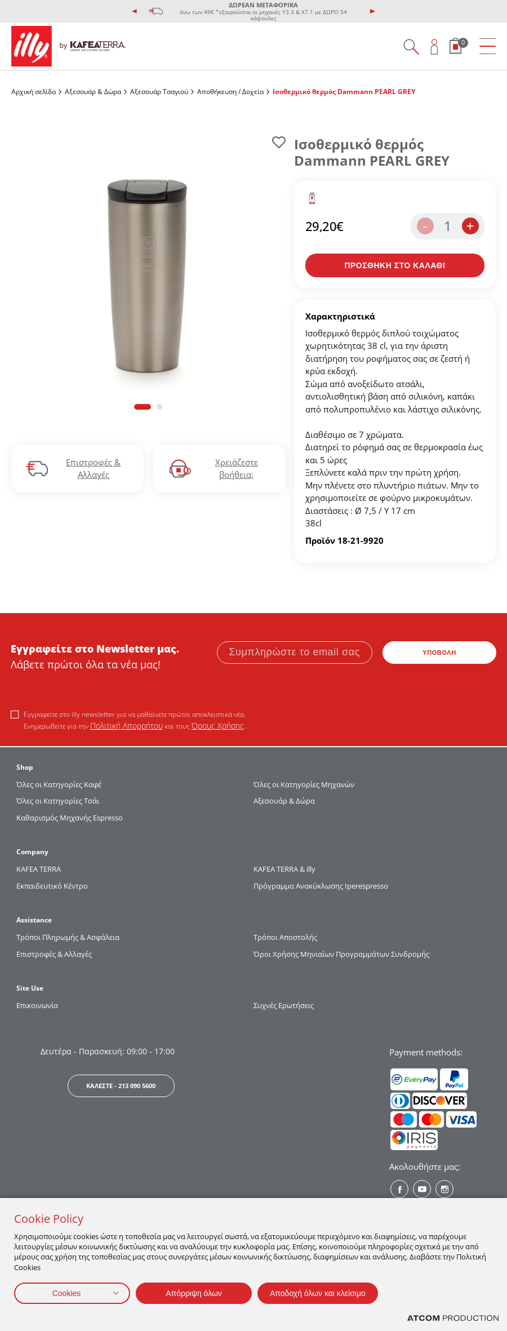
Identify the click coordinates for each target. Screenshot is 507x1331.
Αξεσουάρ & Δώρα (93, 91)
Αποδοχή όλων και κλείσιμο (318, 1293)
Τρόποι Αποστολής (285, 937)
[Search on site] (411, 46)
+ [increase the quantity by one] (470, 225)
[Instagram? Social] (444, 1189)
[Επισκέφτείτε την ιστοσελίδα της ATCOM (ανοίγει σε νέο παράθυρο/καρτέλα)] (453, 1318)
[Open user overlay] (434, 46)
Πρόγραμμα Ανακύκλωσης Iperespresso (321, 886)
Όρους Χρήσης (218, 725)
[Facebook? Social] (399, 1189)
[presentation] (135, 11)
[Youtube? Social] (422, 1189)
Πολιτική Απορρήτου (126, 725)
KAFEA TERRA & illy (284, 869)
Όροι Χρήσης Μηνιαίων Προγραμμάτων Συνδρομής (342, 954)
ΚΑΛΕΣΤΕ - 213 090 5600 (120, 1085)
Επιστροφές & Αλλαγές (54, 954)
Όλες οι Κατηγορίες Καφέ (58, 784)
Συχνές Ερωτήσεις (284, 1005)
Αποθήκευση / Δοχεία (230, 91)
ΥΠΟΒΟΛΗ (439, 652)
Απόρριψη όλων (194, 1293)
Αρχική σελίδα (33, 91)
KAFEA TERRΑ (38, 869)
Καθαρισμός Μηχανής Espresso (69, 818)
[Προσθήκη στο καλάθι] (394, 265)
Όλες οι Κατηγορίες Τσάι (57, 801)
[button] (142, 406)
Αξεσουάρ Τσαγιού (159, 91)
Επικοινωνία (37, 1005)
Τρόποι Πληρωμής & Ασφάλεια (67, 937)
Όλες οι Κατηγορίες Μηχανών (304, 784)
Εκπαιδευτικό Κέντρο (52, 886)
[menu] (487, 46)
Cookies (66, 1293)
